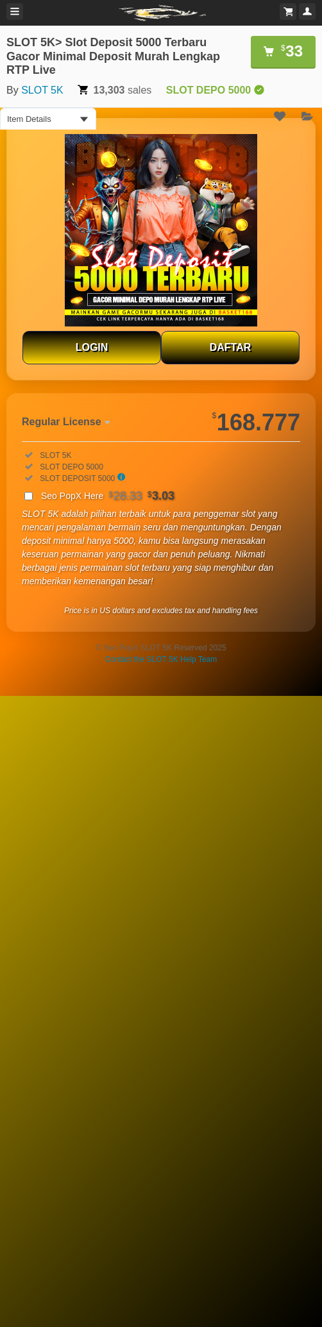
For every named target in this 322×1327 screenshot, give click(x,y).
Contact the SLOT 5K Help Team (161, 659)
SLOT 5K (42, 90)
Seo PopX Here (107, 496)
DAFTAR (230, 347)
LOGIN (92, 347)
